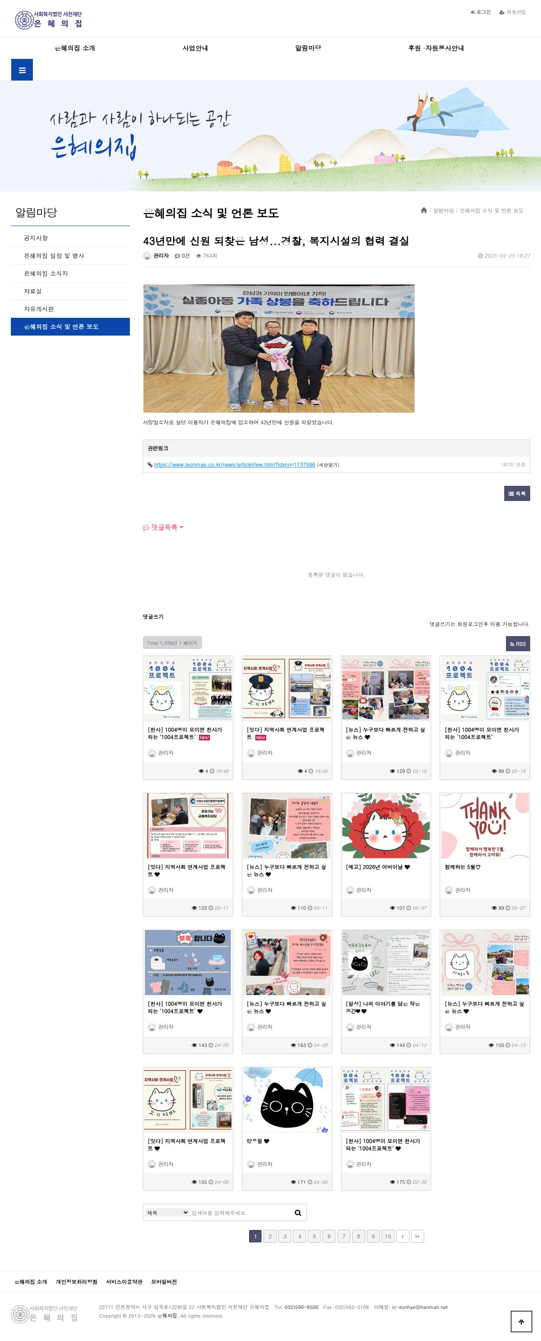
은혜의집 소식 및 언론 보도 (61, 326)
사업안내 (195, 47)
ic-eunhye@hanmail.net (420, 1306)
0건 (182, 255)
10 (388, 1236)
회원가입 (512, 11)
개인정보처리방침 (76, 1281)
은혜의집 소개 (74, 47)
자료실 (33, 291)
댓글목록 (160, 527)
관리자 (156, 255)
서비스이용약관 (124, 1281)
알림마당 (308, 47)
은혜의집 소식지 (46, 273)
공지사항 (36, 237)
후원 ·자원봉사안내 (436, 47)
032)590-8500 (302, 1306)
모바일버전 (164, 1281)
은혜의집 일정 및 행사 (54, 255)
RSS (518, 643)
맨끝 (417, 1236)
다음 (402, 1236)
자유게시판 (39, 308)
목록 (517, 493)
